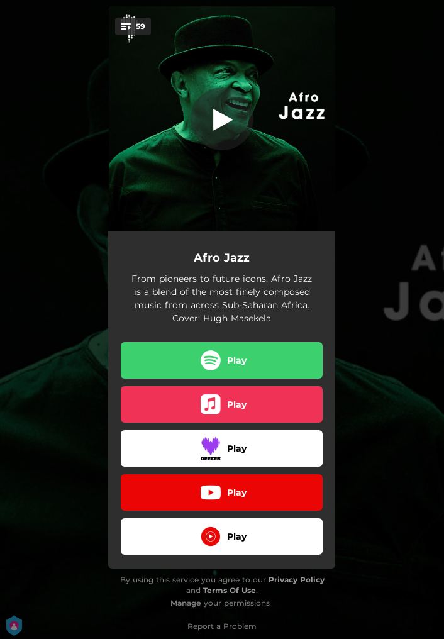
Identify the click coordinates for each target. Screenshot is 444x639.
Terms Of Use (229, 590)
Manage (185, 603)
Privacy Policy (297, 579)
